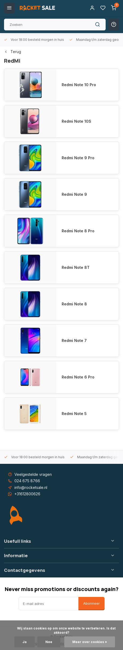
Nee (48, 642)
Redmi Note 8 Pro (78, 231)
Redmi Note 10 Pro (79, 84)
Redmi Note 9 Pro (78, 157)
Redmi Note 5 (74, 413)
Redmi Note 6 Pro (78, 377)
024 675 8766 (27, 480)
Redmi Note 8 (74, 304)
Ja (24, 642)
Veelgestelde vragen (33, 474)
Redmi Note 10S (76, 121)
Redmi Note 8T (76, 267)
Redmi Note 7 (74, 340)
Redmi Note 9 (74, 194)
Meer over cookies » (89, 642)
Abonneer (91, 603)
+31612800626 (27, 494)
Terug (12, 51)
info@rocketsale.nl (30, 487)
